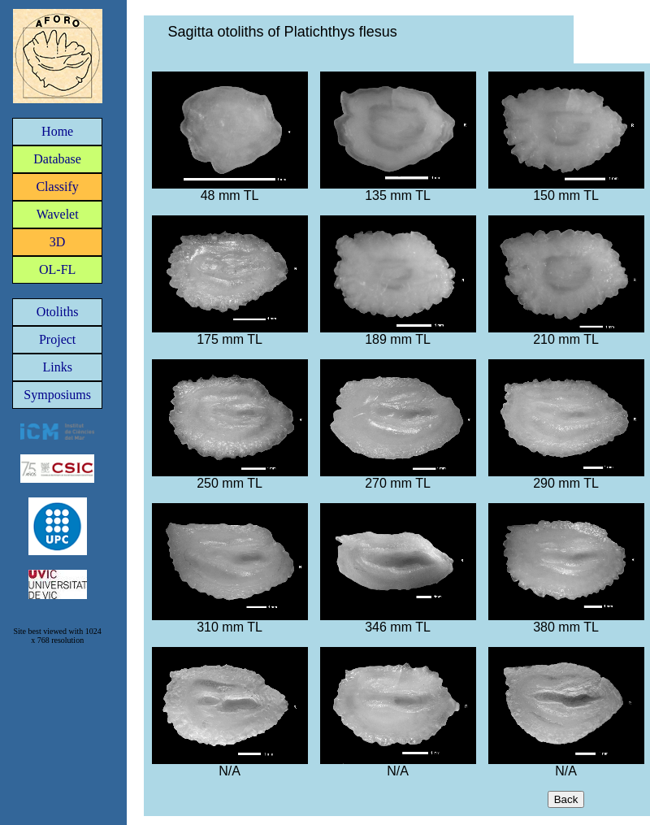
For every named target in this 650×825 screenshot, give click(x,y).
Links (57, 367)
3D (58, 242)
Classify (57, 186)
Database (57, 159)
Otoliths (58, 312)
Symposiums (57, 395)
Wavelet (58, 214)
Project (57, 339)
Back (566, 799)
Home (57, 131)
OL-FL (57, 269)
